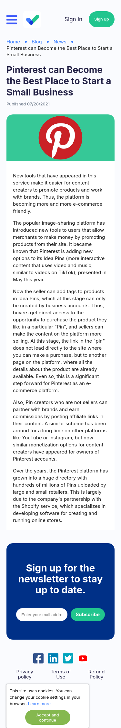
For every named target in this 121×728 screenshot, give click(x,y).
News (60, 42)
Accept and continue (47, 717)
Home (13, 42)
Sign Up (101, 19)
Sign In (73, 19)
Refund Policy (96, 674)
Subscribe (88, 614)
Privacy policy (24, 674)
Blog (37, 42)
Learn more (39, 703)
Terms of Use (61, 674)
